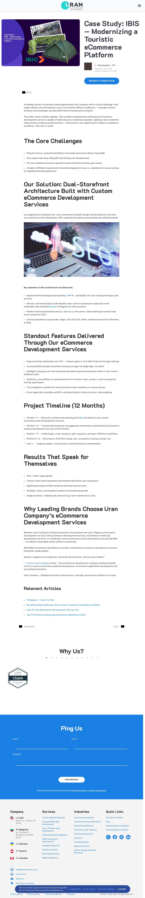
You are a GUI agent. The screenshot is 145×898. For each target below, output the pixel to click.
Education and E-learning (85, 830)
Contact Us (21, 874)
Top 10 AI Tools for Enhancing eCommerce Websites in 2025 (56, 615)
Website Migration (50, 858)
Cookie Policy (75, 889)
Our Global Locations (25, 883)
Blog (108, 822)
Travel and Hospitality (83, 834)
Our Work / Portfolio (114, 817)
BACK (27, 92)
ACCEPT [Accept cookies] (122, 889)
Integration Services (51, 845)
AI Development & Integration (55, 835)
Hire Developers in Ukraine (117, 830)
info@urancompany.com (26, 869)
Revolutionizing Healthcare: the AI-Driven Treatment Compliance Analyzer (63, 605)
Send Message (71, 780)
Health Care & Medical (83, 826)
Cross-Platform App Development (51, 829)
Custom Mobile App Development (50, 823)
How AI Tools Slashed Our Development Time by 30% (53, 610)
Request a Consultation (101, 81)
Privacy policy (33, 894)
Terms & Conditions (53, 894)
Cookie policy (16, 894)
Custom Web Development (53, 817)
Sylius (80, 417)
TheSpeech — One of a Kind (40, 600)
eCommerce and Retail (84, 817)
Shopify (52, 306)
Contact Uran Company (38, 563)
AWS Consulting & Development (50, 840)
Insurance (78, 838)
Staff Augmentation (51, 854)
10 (92, 658)
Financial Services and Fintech (87, 822)
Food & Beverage (81, 842)
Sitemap (70, 894)
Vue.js (71, 311)
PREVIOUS (27, 626)
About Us (20, 879)
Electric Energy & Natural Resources (85, 851)
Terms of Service (95, 791)
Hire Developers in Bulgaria (117, 826)
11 (97, 658)
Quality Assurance (50, 850)
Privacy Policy (80, 791)
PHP (69, 295)
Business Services (81, 846)
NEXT (119, 626)
